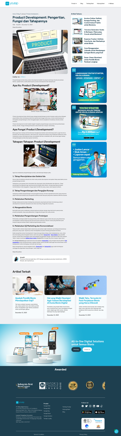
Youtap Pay (47, 411)
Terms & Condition (39, 434)
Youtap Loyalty (48, 418)
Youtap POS (47, 406)
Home (14, 14)
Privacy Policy (83, 434)
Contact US (87, 349)
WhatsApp (76, 349)
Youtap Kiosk (47, 413)
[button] (74, 4)
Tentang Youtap (67, 407)
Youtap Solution (48, 416)
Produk (46, 404)
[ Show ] (22, 77)
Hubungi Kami (66, 409)
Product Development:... (33, 14)
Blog (18, 14)
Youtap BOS (47, 408)
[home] (37, 4)
